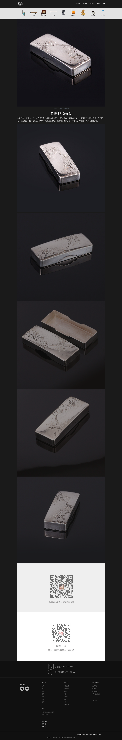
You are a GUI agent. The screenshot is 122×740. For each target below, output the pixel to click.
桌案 (53, 15)
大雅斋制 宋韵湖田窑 (48, 712)
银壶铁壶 (44, 721)
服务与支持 (95, 682)
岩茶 (43, 686)
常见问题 (94, 688)
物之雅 (85, 3)
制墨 (65, 702)
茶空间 (44, 726)
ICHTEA (94, 700)
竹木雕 (66, 696)
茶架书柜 (73, 15)
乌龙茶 (44, 696)
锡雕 (65, 694)
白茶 (43, 699)
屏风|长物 (43, 15)
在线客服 (94, 686)
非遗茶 (78, 3)
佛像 (83, 15)
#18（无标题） (96, 694)
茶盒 (24, 15)
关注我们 (23, 684)
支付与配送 (95, 691)
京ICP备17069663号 (52, 737)
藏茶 (43, 694)
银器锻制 (66, 688)
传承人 (99, 3)
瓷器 (43, 708)
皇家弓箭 (66, 704)
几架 (63, 15)
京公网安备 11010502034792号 (67, 737)
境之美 (92, 3)
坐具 (34, 15)
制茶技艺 (66, 686)
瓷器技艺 (66, 691)
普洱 (43, 688)
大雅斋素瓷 (45, 715)
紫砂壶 (44, 724)
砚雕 (65, 699)
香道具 (93, 15)
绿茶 (43, 702)
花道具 (103, 15)
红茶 (43, 691)
